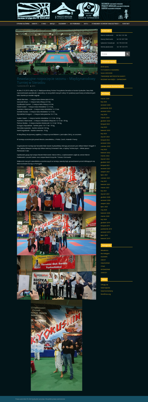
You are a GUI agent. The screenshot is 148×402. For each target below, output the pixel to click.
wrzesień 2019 (105, 232)
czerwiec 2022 (105, 146)
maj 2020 (104, 210)
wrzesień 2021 (105, 168)
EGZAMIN (104, 257)
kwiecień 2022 (105, 153)
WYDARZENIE (105, 269)
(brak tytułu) (105, 67)
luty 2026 (104, 102)
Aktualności (104, 250)
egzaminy (62, 24)
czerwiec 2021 (105, 178)
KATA (86, 24)
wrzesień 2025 (105, 105)
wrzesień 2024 (105, 111)
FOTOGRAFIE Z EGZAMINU (110, 70)
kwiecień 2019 (105, 238)
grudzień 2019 (105, 223)
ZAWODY (104, 273)
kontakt (126, 24)
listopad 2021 (105, 165)
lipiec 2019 (104, 235)
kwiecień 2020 (105, 213)
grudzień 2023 (105, 121)
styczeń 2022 (105, 159)
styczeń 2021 (105, 194)
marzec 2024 (105, 118)
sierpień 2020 (105, 203)
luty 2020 (104, 219)
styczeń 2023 (105, 137)
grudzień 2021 (105, 162)
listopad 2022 (105, 140)
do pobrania (75, 24)
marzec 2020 (105, 216)
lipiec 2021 (104, 175)
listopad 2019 (105, 226)
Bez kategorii (105, 253)
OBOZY (103, 260)
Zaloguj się (104, 285)
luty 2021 (104, 191)
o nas (43, 24)
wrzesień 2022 (105, 143)
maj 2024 (104, 114)
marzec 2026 (105, 99)
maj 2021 (104, 181)
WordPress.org (106, 294)
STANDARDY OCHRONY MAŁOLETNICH (105, 24)
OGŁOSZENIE (105, 263)
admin (33, 86)
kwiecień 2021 (105, 184)
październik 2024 (106, 108)
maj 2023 (104, 127)
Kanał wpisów (105, 288)
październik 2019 (106, 229)
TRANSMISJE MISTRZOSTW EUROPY (113, 76)
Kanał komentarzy (107, 291)
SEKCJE (52, 24)
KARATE (34, 24)
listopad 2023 (105, 124)
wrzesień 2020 (105, 200)
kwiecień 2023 (105, 130)
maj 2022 (104, 149)
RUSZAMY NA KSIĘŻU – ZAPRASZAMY (113, 79)
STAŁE (103, 266)
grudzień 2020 (105, 197)
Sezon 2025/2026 (106, 73)
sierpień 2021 (105, 172)
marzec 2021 (105, 188)
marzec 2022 (105, 156)
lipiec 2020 (104, 207)
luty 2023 (104, 134)
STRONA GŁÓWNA (23, 24)
